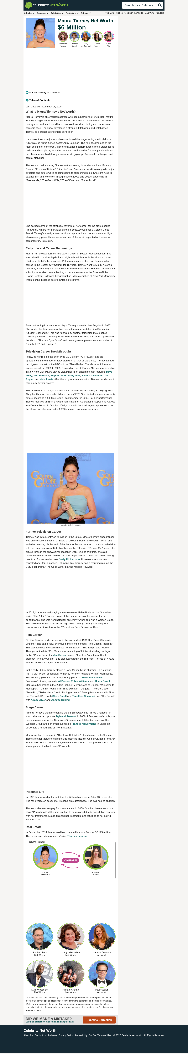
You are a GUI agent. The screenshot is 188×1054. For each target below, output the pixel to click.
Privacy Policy (65, 1035)
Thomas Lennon (77, 836)
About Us (28, 1035)
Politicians (72, 13)
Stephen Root (58, 375)
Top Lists (109, 13)
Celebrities (57, 13)
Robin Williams (80, 681)
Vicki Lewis (46, 379)
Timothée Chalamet (83, 696)
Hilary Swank (103, 681)
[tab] (71, 92)
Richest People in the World (129, 13)
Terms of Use (104, 1035)
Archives (52, 1035)
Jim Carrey (59, 655)
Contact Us (40, 1035)
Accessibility (81, 1035)
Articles (86, 13)
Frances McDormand (84, 723)
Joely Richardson (69, 559)
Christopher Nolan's (91, 677)
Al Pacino (63, 681)
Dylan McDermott (66, 716)
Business (43, 13)
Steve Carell (59, 696)
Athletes (29, 13)
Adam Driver (38, 700)
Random (160, 13)
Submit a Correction (99, 1020)
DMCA (92, 1035)
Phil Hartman (41, 375)
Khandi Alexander (92, 375)
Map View (149, 13)
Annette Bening (60, 700)
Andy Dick (74, 375)
